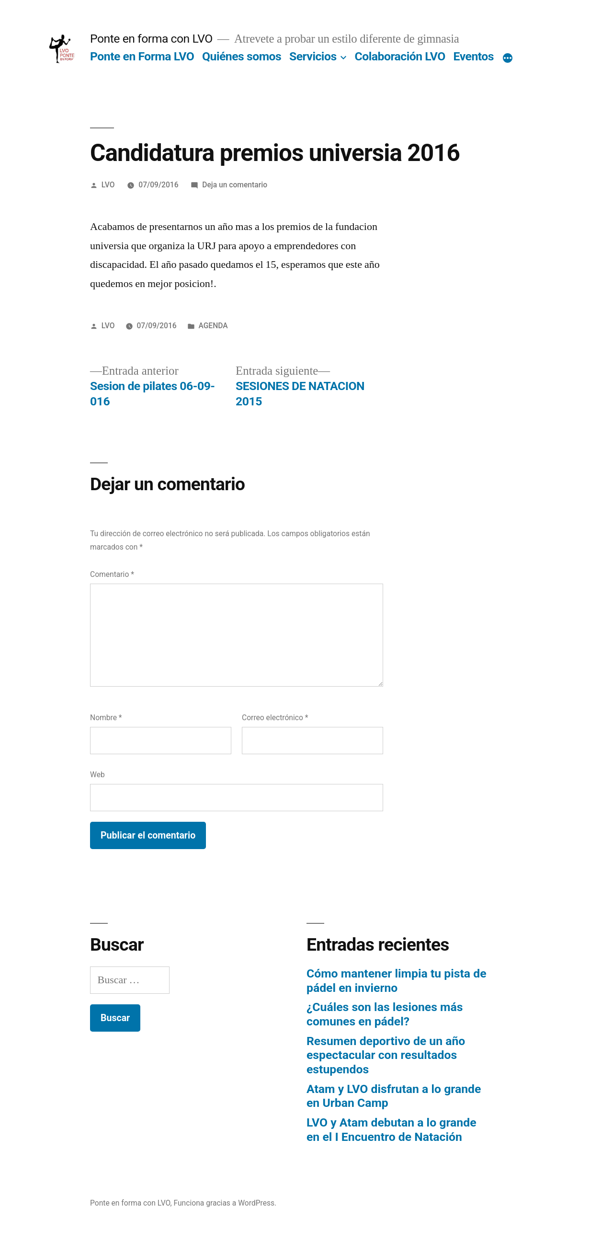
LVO (108, 184)
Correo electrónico (275, 717)
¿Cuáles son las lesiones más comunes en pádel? (384, 1014)
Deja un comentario (234, 184)
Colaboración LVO (400, 56)
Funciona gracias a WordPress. (225, 1203)
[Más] (507, 58)
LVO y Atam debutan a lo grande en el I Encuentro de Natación (391, 1130)
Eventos (474, 56)
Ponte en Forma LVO (142, 56)
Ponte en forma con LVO (151, 39)
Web (97, 774)
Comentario (112, 574)
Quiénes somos (241, 56)
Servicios (313, 56)
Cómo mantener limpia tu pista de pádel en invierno (396, 980)
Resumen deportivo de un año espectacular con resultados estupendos (385, 1055)
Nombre (106, 717)
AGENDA (212, 325)
